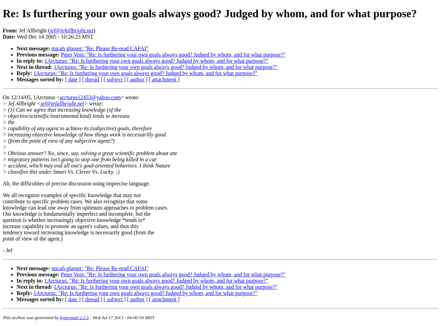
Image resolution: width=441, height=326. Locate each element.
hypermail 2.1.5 (74, 317)
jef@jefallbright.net (62, 103)
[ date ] (73, 79)
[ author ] (137, 79)
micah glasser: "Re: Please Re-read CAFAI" (99, 48)
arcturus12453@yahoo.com (90, 97)
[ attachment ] (164, 79)
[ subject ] (115, 79)
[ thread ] (92, 79)
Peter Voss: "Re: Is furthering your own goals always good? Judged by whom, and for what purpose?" (173, 55)
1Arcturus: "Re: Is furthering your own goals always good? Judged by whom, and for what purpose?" (156, 61)
